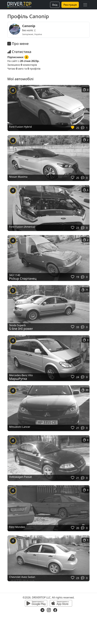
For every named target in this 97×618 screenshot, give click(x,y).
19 (77, 277)
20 (77, 528)
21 (77, 428)
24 (77, 377)
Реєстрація (70, 5)
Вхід (54, 5)
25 (77, 128)
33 (77, 327)
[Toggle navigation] (85, 5)
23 (77, 228)
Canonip (28, 26)
